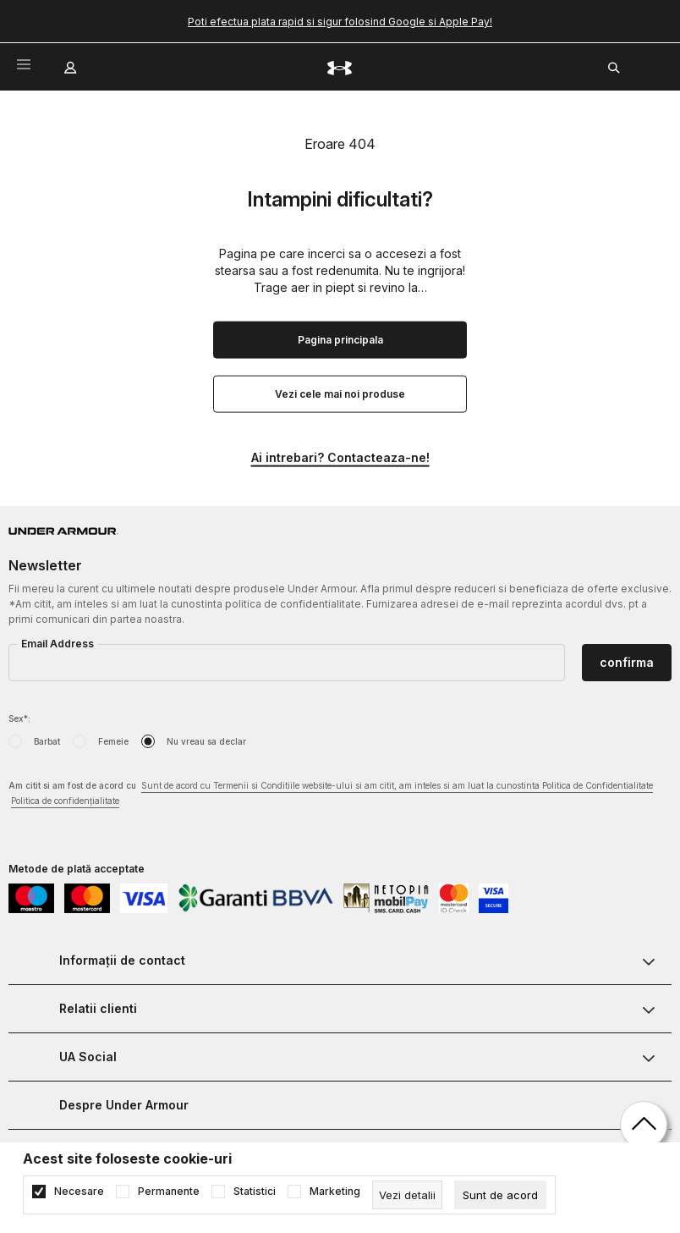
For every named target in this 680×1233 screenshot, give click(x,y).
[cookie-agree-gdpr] (500, 1195)
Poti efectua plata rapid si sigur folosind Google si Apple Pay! (340, 21)
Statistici (254, 1191)
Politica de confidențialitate (65, 800)
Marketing (335, 1191)
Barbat (47, 741)
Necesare (79, 1191)
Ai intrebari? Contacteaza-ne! (340, 457)
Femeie (113, 741)
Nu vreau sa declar (206, 741)
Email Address (57, 643)
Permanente (169, 1191)
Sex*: (19, 718)
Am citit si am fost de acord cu (330, 794)
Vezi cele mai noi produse (340, 394)
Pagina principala (340, 339)
